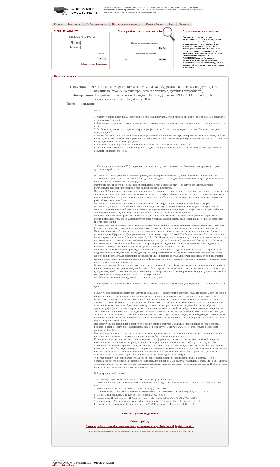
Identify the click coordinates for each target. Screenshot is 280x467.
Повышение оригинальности (201, 31)
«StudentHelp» (202, 42)
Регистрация (101, 64)
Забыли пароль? (88, 64)
